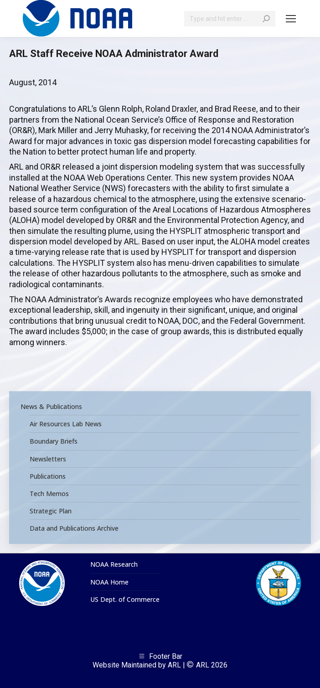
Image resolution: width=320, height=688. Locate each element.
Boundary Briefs (53, 441)
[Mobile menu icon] (290, 18)
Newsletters (48, 459)
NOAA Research (114, 564)
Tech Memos (49, 494)
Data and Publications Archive (74, 528)
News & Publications (51, 407)
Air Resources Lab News (66, 424)
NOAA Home (109, 582)
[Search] (229, 18)
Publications (48, 476)
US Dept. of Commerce (125, 599)
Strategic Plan (51, 511)
